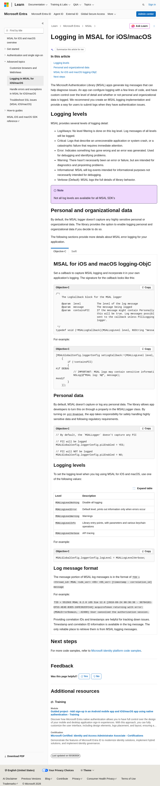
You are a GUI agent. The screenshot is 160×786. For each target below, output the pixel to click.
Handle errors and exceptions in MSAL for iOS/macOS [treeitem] (26, 91)
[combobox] (24, 30)
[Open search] (143, 5)
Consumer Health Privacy (101, 778)
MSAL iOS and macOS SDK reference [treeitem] (22, 119)
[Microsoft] (6, 4)
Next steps (59, 76)
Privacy (76, 778)
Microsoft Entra (71, 26)
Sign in (152, 4)
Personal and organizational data (71, 67)
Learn (54, 26)
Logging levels (61, 63)
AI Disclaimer (10, 778)
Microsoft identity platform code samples (116, 650)
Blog (47, 778)
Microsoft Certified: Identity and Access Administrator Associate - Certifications (97, 735)
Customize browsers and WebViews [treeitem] (23, 70)
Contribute (62, 778)
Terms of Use (128, 778)
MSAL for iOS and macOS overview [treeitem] (21, 40)
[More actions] (154, 26)
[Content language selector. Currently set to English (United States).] (19, 770)
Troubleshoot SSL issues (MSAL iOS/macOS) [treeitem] (23, 102)
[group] (104, 312)
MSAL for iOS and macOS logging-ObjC (75, 72)
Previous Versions (31, 778)
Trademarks (9, 783)
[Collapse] (42, 23)
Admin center (146, 14)
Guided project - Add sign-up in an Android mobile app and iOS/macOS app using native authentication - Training (102, 713)
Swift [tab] (74, 251)
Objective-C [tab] (59, 251)
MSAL (88, 26)
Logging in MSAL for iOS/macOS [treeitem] (22, 80)
